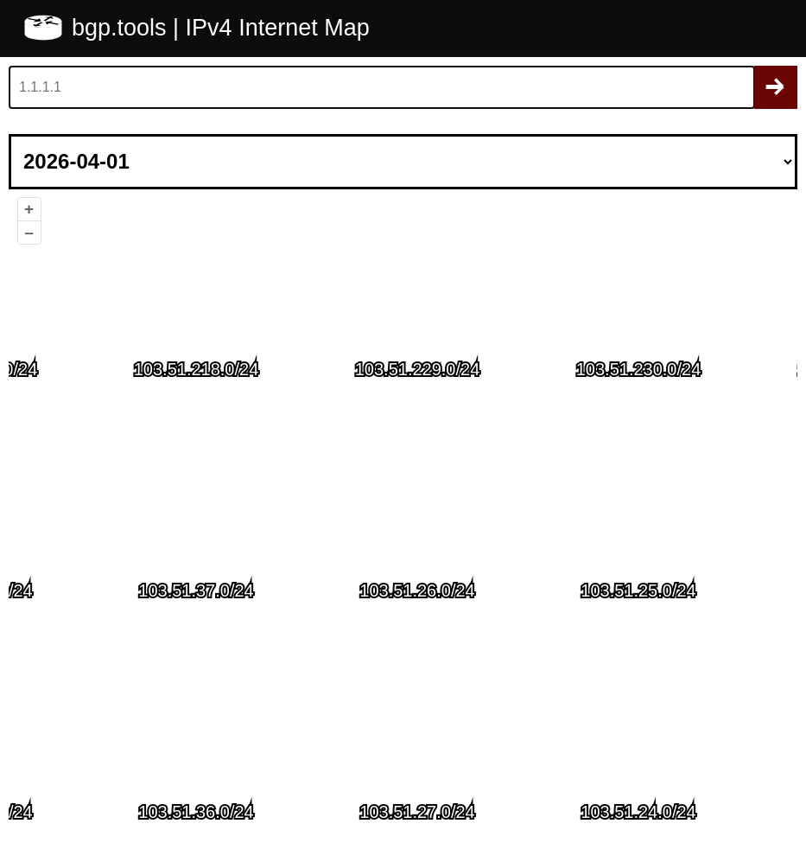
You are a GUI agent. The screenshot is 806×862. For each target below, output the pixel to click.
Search (775, 87)
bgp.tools (122, 28)
